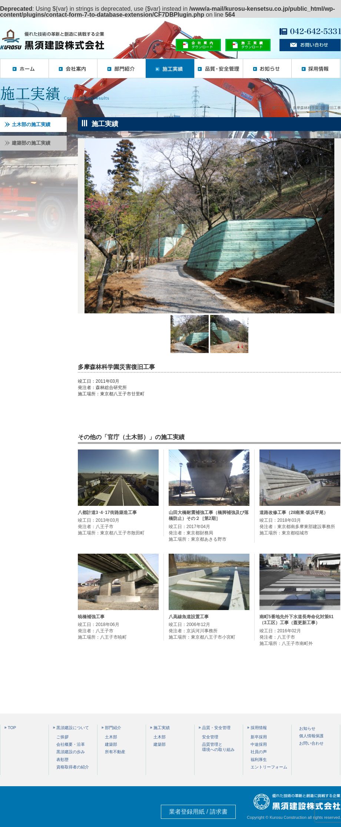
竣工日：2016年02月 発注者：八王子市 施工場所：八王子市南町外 (299, 630)
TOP (12, 728)
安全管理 (210, 737)
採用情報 (315, 68)
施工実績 (170, 68)
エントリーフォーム (269, 767)
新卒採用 (259, 737)
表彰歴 (62, 759)
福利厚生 (259, 759)
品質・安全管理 (218, 68)
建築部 (111, 744)
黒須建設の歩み (70, 751)
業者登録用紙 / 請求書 (198, 811)
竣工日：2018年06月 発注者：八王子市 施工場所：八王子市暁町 (118, 627)
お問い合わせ (311, 743)
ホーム (24, 68)
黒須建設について (72, 728)
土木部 (111, 737)
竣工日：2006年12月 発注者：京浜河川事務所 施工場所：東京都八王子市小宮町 (209, 627)
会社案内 (73, 68)
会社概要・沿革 (70, 744)
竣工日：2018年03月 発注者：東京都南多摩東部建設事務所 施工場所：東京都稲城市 (299, 523)
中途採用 (259, 744)
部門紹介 (121, 68)
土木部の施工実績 (27, 124)
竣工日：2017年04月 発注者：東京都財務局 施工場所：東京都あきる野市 (209, 526)
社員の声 (259, 751)
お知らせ (267, 68)
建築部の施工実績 (27, 143)
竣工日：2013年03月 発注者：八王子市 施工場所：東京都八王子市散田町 (118, 523)
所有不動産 (115, 751)
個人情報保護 (311, 736)
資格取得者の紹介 (72, 767)
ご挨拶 (62, 737)
